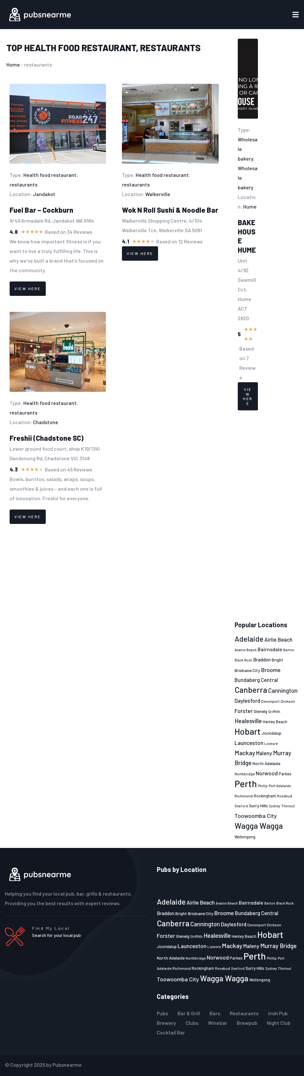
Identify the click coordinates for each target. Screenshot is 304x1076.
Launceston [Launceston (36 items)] (249, 743)
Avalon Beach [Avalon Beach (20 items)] (246, 650)
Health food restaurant (80, 47)
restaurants (170, 47)
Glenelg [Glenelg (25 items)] (260, 711)
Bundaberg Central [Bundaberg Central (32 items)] (256, 680)
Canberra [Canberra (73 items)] (251, 689)
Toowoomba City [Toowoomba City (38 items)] (256, 815)
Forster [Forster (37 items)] (244, 710)
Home (13, 64)
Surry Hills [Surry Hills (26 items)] (258, 805)
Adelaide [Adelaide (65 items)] (249, 638)
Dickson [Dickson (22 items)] (288, 701)
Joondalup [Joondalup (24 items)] (271, 733)
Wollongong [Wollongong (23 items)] (245, 836)
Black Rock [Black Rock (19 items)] (243, 660)
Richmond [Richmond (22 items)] (244, 796)
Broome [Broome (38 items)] (271, 669)
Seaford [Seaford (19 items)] (241, 806)
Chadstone (45, 422)
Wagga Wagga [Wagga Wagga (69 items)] (259, 825)
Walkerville (157, 194)
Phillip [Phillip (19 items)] (263, 786)
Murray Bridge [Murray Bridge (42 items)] (278, 945)
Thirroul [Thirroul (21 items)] (288, 805)
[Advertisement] (266, 516)
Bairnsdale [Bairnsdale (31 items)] (270, 649)
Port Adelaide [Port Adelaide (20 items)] (280, 786)
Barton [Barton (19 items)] (288, 650)
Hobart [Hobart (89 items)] (247, 731)
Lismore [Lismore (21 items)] (271, 743)
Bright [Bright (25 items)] (277, 659)
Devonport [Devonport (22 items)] (270, 701)
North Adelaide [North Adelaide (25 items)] (266, 763)
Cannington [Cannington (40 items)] (283, 690)
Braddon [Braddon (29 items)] (262, 659)
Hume (250, 206)
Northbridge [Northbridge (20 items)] (245, 774)
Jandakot (44, 194)
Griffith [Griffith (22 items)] (274, 711)
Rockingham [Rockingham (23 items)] (265, 795)
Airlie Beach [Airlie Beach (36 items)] (278, 639)
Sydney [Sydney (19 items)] (274, 806)
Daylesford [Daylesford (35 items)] (247, 700)
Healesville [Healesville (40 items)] (248, 720)
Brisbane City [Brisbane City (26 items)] (247, 670)
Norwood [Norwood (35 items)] (267, 773)
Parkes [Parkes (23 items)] (285, 773)
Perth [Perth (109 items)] (246, 783)
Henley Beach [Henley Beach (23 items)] (275, 721)
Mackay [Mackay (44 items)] (245, 752)
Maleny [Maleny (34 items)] (264, 753)
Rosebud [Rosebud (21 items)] (284, 796)
